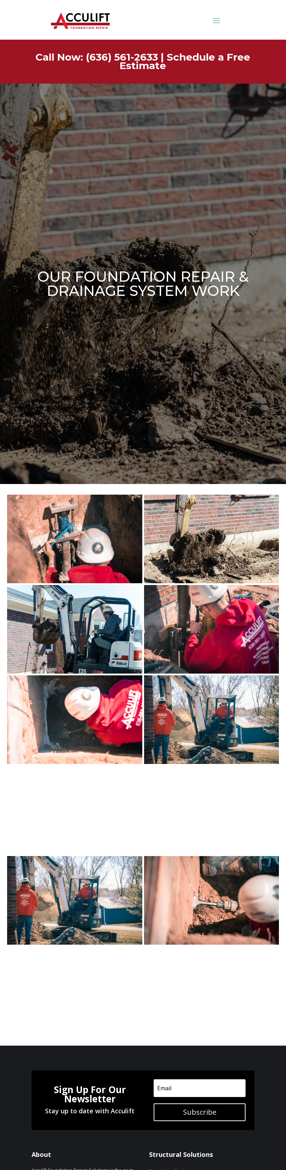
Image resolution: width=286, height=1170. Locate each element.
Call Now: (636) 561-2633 (96, 57)
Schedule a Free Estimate (185, 61)
